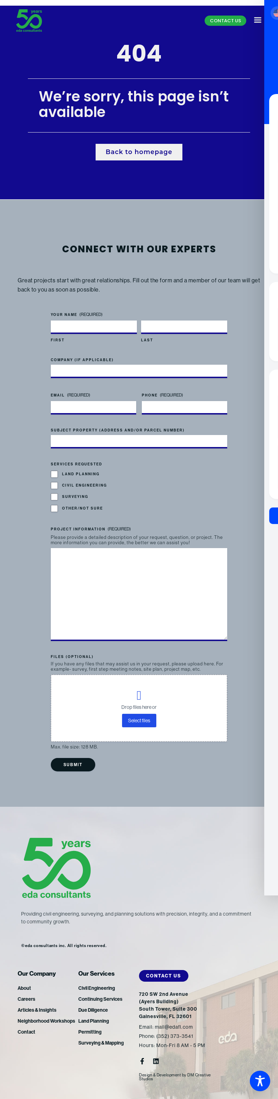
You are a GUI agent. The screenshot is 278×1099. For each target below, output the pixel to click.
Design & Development (160, 1074)
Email (70, 395)
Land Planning (80, 474)
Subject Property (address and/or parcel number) (118, 431)
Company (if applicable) (82, 360)
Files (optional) (72, 657)
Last (147, 341)
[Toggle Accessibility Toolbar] (260, 1081)
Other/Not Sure (82, 508)
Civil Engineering (84, 485)
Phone (162, 395)
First (58, 341)
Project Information (91, 530)
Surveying (75, 497)
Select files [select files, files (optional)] (139, 720)
